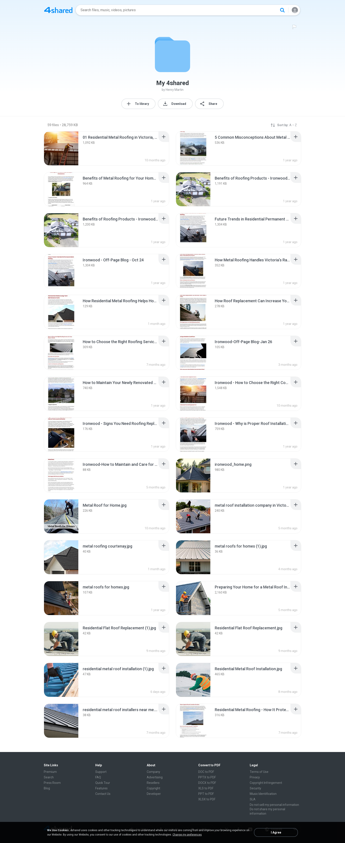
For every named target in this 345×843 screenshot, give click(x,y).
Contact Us (102, 794)
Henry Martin (175, 89)
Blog (47, 788)
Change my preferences (187, 834)
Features (101, 788)
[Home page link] (58, 10)
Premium (50, 772)
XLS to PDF (205, 788)
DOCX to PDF (207, 783)
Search (49, 777)
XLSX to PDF (206, 799)
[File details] (61, 148)
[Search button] (282, 10)
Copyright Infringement (266, 783)
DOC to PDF (206, 772)
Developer (154, 794)
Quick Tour (102, 783)
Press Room (52, 783)
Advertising (155, 777)
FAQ (98, 777)
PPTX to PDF (207, 777)
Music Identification (263, 794)
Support (100, 772)
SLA (252, 799)
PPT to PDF (206, 794)
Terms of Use (259, 772)
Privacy (255, 777)
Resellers (153, 783)
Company (153, 772)
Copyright (153, 788)
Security (255, 788)
